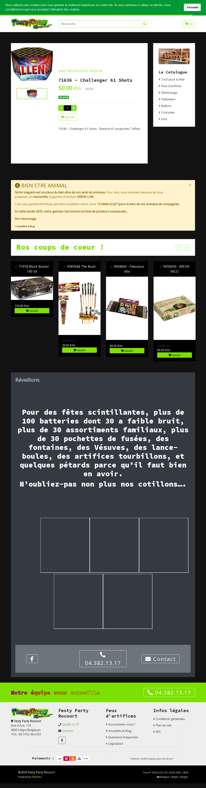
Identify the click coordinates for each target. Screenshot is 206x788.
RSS (158, 732)
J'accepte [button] (192, 7)
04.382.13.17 (103, 659)
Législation (115, 744)
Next (187, 247)
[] (189, 24)
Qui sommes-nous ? (121, 724)
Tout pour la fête (173, 79)
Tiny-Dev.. (37, 776)
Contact (160, 658)
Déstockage (169, 93)
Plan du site (163, 725)
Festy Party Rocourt (73, 71)
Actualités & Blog (119, 731)
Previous (178, 247)
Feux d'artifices (171, 86)
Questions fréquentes (123, 737)
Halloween (168, 99)
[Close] (190, 184)
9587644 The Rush (108, 266)
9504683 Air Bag (12, 266)
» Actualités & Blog (25, 226)
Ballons (166, 106)
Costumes (168, 112)
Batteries (96, 71)
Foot (164, 119)
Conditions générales (170, 719)
